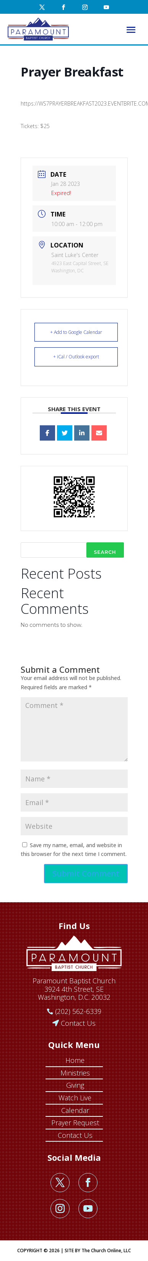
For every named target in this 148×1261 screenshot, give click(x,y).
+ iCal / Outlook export (76, 356)
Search (105, 552)
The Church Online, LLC (106, 1250)
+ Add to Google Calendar (76, 332)
